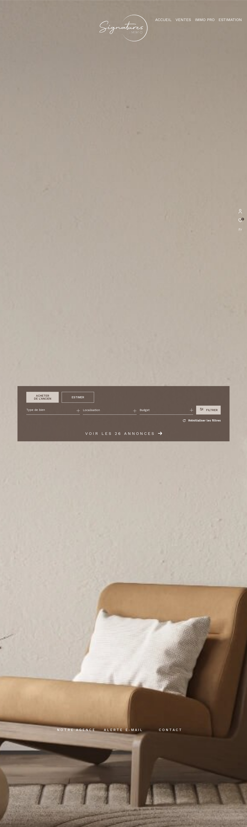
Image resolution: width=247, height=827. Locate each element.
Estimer (78, 397)
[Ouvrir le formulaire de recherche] (208, 410)
